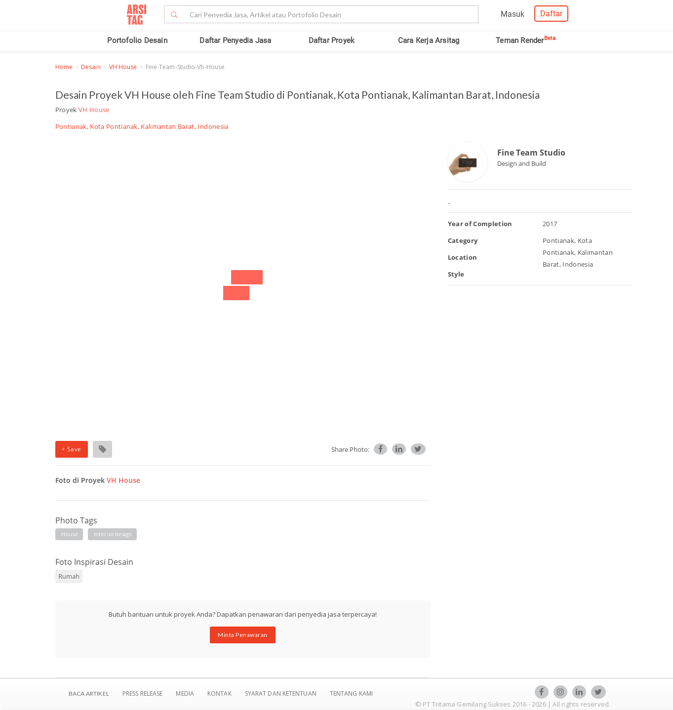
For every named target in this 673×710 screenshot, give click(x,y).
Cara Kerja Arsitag (429, 40)
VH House (123, 67)
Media (186, 693)
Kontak (220, 693)
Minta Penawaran (243, 634)
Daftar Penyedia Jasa (235, 40)
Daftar (551, 13)
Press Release (142, 693)
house (70, 534)
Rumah (68, 576)
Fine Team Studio (531, 152)
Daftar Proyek (332, 40)
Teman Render (525, 40)
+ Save (71, 449)
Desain (91, 67)
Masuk (512, 14)
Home (64, 67)
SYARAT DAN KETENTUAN (281, 693)
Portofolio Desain (137, 40)
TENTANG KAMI (351, 693)
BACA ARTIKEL (89, 693)
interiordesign (113, 534)
